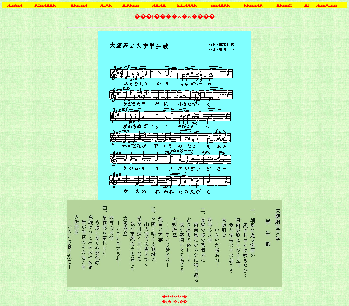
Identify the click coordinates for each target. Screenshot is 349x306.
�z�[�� (14, 5)
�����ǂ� (174, 296)
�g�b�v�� (174, 301)
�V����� (45, 5)
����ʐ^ (284, 5)
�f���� (130, 5)
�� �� (159, 5)
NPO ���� (187, 5)
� (306, 5)
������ (253, 5)
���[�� (79, 5)
